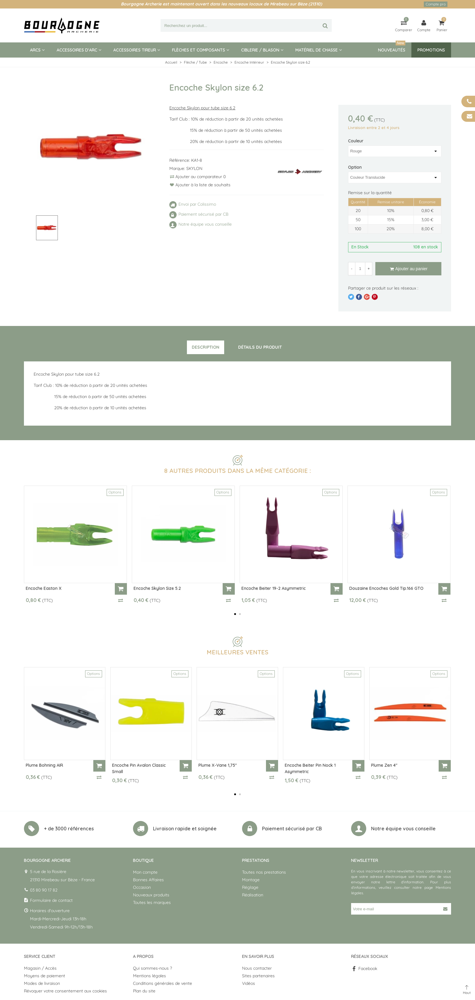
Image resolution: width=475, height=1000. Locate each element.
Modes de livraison (42, 983)
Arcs (35, 50)
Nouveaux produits (151, 895)
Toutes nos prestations (264, 872)
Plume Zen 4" (384, 765)
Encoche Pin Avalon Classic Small (139, 768)
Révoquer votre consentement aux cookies (65, 991)
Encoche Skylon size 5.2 (157, 588)
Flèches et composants (198, 50)
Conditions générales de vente (162, 983)
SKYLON (194, 168)
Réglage (250, 887)
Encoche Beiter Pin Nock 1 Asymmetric (310, 768)
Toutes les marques (152, 902)
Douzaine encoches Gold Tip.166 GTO (386, 588)
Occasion (142, 887)
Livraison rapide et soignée (185, 829)
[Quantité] (360, 268)
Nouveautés (391, 47)
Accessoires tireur (134, 50)
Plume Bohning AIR (44, 765)
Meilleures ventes (237, 652)
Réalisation (252, 895)
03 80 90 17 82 (44, 890)
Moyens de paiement (44, 975)
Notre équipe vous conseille (403, 829)
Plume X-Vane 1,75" (217, 765)
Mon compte (145, 872)
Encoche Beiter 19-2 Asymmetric (273, 588)
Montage (251, 879)
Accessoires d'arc (77, 50)
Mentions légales (149, 975)
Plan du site (144, 991)
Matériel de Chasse (316, 50)
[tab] (205, 347)
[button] (235, 614)
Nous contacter (257, 968)
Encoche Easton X (43, 588)
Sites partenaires (258, 975)
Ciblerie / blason (260, 50)
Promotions (431, 50)
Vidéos (248, 983)
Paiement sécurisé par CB (292, 829)
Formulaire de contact (51, 900)
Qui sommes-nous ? (152, 968)
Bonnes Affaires (148, 879)
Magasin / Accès (40, 968)
